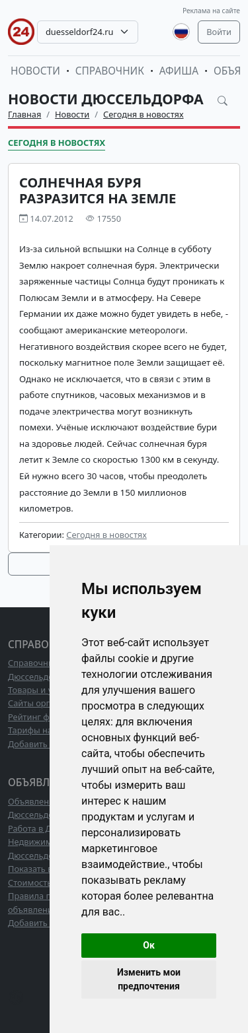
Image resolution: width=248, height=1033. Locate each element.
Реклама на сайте (211, 10)
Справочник (109, 71)
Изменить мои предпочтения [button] (149, 979)
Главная (24, 114)
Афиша (178, 71)
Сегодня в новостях (143, 114)
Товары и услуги (41, 690)
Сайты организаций (48, 703)
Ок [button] (149, 945)
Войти (218, 32)
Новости (35, 71)
